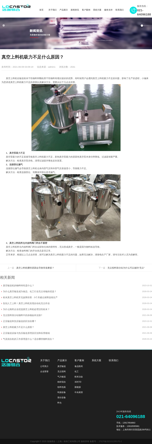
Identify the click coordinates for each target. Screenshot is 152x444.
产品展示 (64, 10)
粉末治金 (79, 376)
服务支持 (108, 10)
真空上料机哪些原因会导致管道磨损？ (35, 268)
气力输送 (61, 376)
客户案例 (86, 10)
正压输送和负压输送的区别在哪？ (19, 321)
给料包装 (61, 387)
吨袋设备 (61, 392)
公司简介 (44, 366)
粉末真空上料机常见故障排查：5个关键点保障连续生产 (30, 297)
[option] (76, 33)
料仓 (59, 402)
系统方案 (97, 10)
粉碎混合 (61, 382)
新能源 (78, 387)
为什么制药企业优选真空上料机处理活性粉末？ (26, 309)
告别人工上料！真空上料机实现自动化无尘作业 (26, 303)
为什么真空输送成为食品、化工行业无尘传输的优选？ (29, 291)
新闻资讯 (75, 10)
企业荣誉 (44, 371)
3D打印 (78, 382)
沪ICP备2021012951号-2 (110, 441)
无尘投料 (61, 371)
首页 (41, 10)
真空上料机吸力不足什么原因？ (18, 327)
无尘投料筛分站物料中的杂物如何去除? (22, 315)
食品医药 (79, 366)
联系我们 (119, 10)
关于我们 (52, 10)
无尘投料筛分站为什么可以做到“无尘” (126, 268)
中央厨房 (79, 392)
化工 (77, 371)
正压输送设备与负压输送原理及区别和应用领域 (26, 333)
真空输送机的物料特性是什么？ (18, 285)
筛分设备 (61, 397)
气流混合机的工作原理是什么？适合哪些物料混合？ (28, 339)
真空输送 (61, 366)
